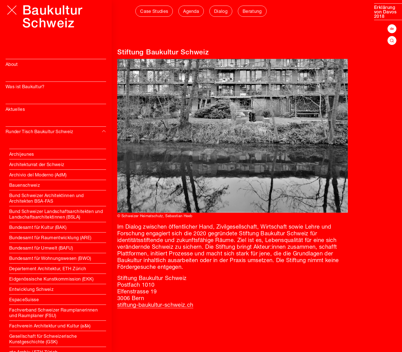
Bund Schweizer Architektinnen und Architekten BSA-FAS (46, 199)
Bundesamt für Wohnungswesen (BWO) (50, 259)
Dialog (221, 11)
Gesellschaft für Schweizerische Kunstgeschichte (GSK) (43, 339)
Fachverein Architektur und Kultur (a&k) (49, 326)
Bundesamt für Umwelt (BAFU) (41, 248)
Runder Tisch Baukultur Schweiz (39, 132)
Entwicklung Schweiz (31, 290)
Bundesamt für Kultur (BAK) (37, 228)
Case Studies (154, 11)
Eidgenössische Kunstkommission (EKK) (51, 279)
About (12, 65)
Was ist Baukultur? (25, 87)
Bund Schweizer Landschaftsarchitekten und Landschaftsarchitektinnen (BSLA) (56, 215)
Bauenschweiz (24, 185)
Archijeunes (21, 154)
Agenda (191, 11)
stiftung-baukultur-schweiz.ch (155, 305)
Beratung (252, 11)
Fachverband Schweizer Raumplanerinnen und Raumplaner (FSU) (53, 313)
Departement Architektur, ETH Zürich (47, 269)
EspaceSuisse (24, 300)
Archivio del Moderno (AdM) (37, 175)
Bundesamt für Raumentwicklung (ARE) (50, 238)
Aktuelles (15, 109)
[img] (104, 131)
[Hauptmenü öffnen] (12, 10)
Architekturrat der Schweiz (36, 165)
